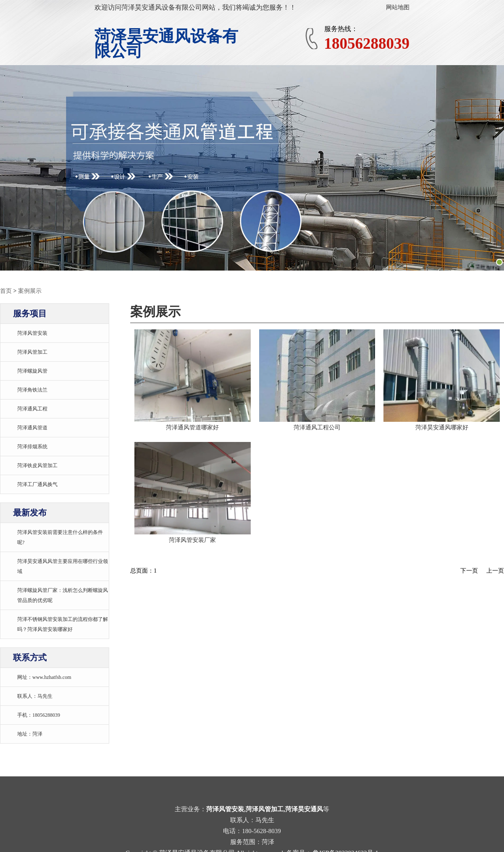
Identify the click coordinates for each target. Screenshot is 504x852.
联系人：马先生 (34, 696)
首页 (6, 291)
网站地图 (398, 7)
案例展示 (30, 291)
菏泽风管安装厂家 (192, 540)
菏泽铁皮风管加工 (37, 465)
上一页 (495, 571)
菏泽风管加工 (32, 352)
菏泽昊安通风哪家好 (441, 427)
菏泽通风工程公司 (317, 427)
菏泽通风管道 (32, 428)
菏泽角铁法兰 (32, 390)
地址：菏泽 (29, 734)
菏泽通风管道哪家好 (192, 427)
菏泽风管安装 (32, 333)
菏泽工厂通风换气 (37, 484)
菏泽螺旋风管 (32, 371)
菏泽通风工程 (32, 409)
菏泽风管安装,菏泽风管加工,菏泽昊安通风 (264, 809)
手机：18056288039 (38, 715)
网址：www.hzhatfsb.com (44, 677)
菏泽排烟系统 (32, 447)
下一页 (469, 571)
